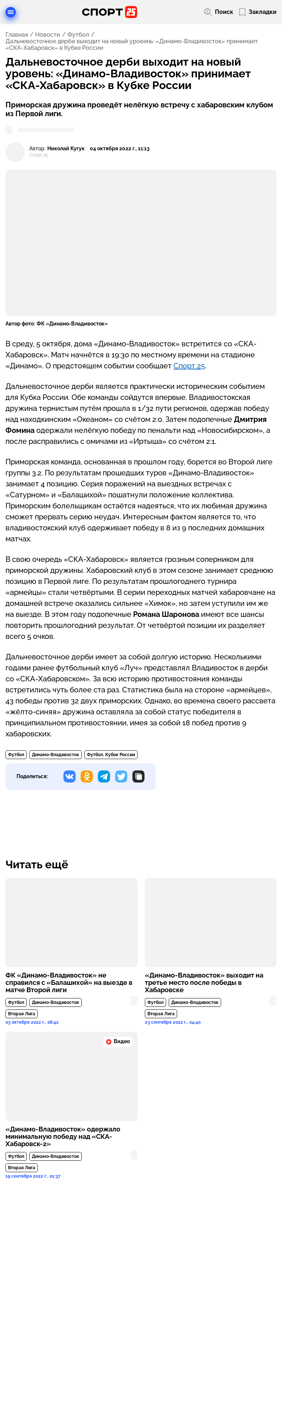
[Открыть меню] (11, 12)
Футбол (78, 35)
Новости (47, 35)
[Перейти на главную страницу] (109, 12)
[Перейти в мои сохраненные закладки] (257, 12)
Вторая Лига (21, 1013)
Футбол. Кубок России (111, 754)
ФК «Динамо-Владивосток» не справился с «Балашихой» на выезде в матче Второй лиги (69, 983)
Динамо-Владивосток (55, 754)
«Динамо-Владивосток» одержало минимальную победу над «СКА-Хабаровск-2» (63, 1137)
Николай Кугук (66, 148)
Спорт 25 (189, 365)
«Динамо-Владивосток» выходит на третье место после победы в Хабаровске (204, 983)
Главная (17, 35)
